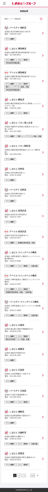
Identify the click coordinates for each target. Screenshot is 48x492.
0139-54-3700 (15, 331)
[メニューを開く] (4, 3)
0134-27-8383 (15, 310)
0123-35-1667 (15, 355)
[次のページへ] (38, 475)
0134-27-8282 (15, 261)
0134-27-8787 (15, 284)
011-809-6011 (15, 55)
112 (32, 475)
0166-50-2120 (15, 34)
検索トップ (8, 19)
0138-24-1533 (15, 439)
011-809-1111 (15, 79)
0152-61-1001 (15, 108)
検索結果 (18, 19)
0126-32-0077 (15, 238)
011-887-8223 (15, 397)
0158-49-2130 (15, 418)
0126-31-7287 (15, 217)
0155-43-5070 (15, 460)
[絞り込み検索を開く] (41, 18)
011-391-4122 (15, 376)
